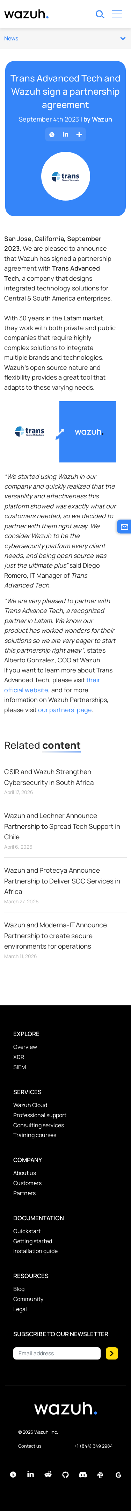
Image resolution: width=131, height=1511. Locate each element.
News (65, 38)
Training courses (34, 1135)
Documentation (38, 1218)
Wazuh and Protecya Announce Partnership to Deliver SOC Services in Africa (62, 881)
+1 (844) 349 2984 (93, 1446)
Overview (25, 1047)
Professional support (39, 1115)
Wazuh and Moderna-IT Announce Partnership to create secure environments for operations (55, 935)
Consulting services (38, 1125)
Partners (24, 1193)
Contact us (30, 1446)
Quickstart (27, 1231)
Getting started (32, 1241)
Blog (18, 1289)
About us (24, 1173)
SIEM (19, 1067)
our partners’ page (65, 710)
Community (28, 1299)
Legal (20, 1309)
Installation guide (35, 1251)
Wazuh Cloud (30, 1105)
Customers (27, 1183)
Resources (31, 1276)
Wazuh (102, 119)
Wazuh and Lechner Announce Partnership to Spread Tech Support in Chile (62, 826)
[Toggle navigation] (117, 15)
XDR (18, 1057)
